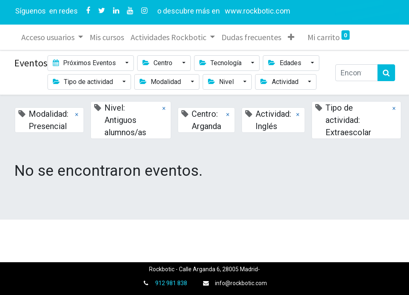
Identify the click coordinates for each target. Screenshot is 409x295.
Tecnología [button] (221, 63)
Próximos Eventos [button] (85, 63)
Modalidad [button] (161, 82)
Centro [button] (158, 63)
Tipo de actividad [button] (84, 82)
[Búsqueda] (386, 72)
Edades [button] (285, 63)
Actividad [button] (280, 82)
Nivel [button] (221, 82)
